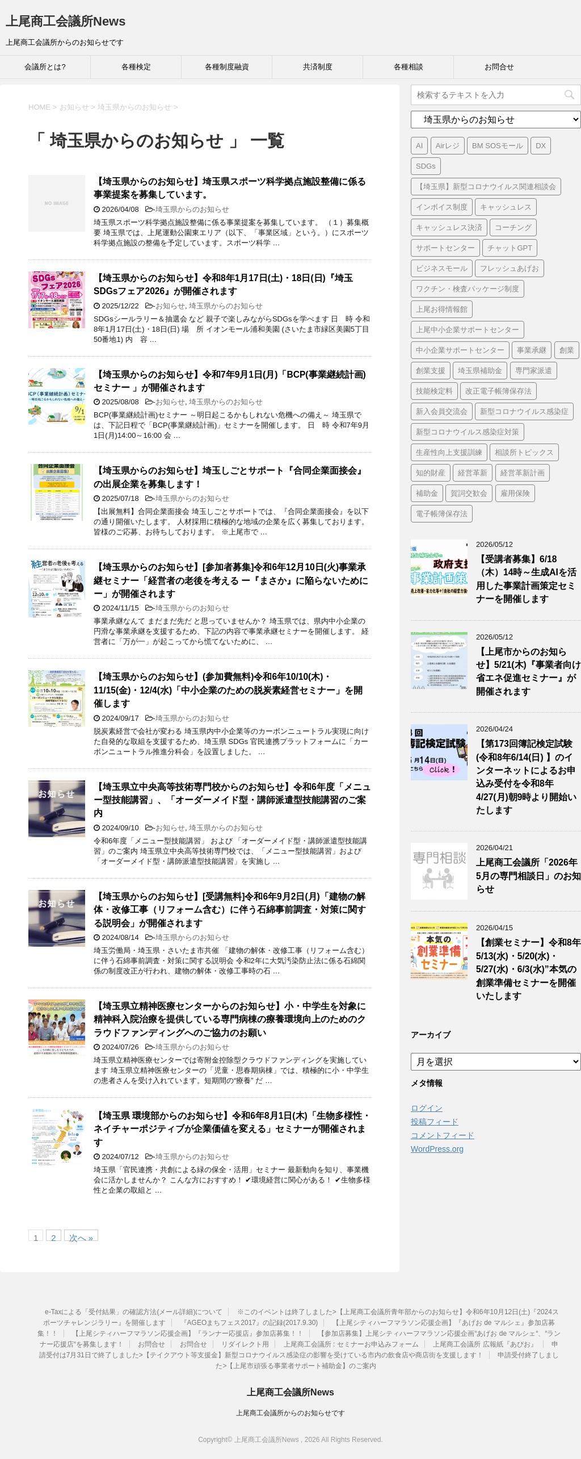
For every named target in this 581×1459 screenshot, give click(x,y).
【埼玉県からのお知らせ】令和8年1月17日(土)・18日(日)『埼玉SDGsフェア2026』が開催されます (223, 284)
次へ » (81, 1237)
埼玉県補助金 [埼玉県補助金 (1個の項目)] (480, 370)
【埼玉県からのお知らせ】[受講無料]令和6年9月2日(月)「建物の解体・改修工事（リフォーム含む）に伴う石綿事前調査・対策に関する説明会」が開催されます (230, 910)
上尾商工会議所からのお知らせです (290, 1413)
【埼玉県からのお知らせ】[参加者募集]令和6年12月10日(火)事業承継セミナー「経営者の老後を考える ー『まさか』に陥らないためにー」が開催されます (231, 580)
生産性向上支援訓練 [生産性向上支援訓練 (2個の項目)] (449, 452)
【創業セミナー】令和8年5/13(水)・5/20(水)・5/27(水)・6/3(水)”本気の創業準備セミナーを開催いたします (528, 969)
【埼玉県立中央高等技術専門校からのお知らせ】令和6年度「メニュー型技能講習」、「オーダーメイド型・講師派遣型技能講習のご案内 (232, 800)
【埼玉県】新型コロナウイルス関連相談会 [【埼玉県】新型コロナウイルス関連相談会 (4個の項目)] (486, 186)
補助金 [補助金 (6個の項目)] (427, 493)
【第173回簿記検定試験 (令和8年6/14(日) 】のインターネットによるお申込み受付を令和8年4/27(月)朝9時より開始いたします (526, 777)
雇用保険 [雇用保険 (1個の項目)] (515, 493)
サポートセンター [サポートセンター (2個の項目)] (445, 248)
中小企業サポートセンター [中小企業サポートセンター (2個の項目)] (460, 350)
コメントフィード (442, 1135)
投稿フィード (434, 1121)
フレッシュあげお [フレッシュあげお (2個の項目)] (509, 268)
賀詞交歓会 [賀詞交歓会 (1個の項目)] (469, 493)
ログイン (427, 1108)
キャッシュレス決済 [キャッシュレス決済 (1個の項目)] (449, 227)
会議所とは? (44, 66)
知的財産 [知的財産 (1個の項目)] (430, 473)
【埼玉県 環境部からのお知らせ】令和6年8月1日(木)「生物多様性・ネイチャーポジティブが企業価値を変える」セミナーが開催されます (232, 1129)
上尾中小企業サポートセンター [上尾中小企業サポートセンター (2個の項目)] (467, 329)
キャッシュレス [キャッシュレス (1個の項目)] (506, 207)
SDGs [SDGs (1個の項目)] (426, 166)
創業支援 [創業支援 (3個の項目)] (430, 370)
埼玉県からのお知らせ (192, 209)
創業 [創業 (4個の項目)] (566, 350)
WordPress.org (437, 1148)
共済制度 (317, 66)
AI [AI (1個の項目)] (419, 145)
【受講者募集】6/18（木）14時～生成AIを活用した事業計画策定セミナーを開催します (526, 579)
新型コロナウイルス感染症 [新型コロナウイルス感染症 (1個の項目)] (524, 411)
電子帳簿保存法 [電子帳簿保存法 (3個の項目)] (442, 513)
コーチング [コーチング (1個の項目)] (513, 227)
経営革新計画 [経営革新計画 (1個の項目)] (522, 473)
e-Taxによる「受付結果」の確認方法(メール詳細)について (133, 1312)
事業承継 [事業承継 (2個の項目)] (531, 350)
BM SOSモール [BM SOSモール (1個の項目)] (497, 145)
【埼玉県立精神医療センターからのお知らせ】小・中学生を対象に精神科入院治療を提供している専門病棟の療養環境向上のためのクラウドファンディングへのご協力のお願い (230, 1019)
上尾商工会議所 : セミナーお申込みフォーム (351, 1344)
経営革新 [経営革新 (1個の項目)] (472, 473)
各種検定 (136, 66)
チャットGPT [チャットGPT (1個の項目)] (509, 248)
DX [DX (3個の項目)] (541, 145)
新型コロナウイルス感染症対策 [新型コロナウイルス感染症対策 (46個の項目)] (467, 432)
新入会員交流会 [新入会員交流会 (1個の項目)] (442, 411)
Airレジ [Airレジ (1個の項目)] (448, 145)
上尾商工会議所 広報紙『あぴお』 (485, 1344)
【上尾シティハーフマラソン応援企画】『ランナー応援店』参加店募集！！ (188, 1333)
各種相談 (408, 66)
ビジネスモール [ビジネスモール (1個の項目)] (442, 268)
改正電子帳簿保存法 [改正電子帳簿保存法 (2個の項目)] (498, 391)
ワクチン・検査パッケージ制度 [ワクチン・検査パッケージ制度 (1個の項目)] (467, 289)
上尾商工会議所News (65, 21)
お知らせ (170, 306)
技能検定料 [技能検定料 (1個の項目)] (434, 391)
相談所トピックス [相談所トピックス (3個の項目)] (524, 452)
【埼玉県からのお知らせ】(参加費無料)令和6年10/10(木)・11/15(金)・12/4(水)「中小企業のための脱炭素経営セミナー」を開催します (228, 690)
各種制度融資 (227, 66)
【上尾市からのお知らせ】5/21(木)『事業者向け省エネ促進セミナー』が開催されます (528, 671)
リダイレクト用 (245, 1344)
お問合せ (499, 66)
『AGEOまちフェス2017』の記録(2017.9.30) (249, 1323)
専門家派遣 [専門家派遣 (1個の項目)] (533, 370)
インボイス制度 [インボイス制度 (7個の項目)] (442, 207)
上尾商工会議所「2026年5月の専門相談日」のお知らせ (528, 876)
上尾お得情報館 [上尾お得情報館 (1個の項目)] (442, 309)
